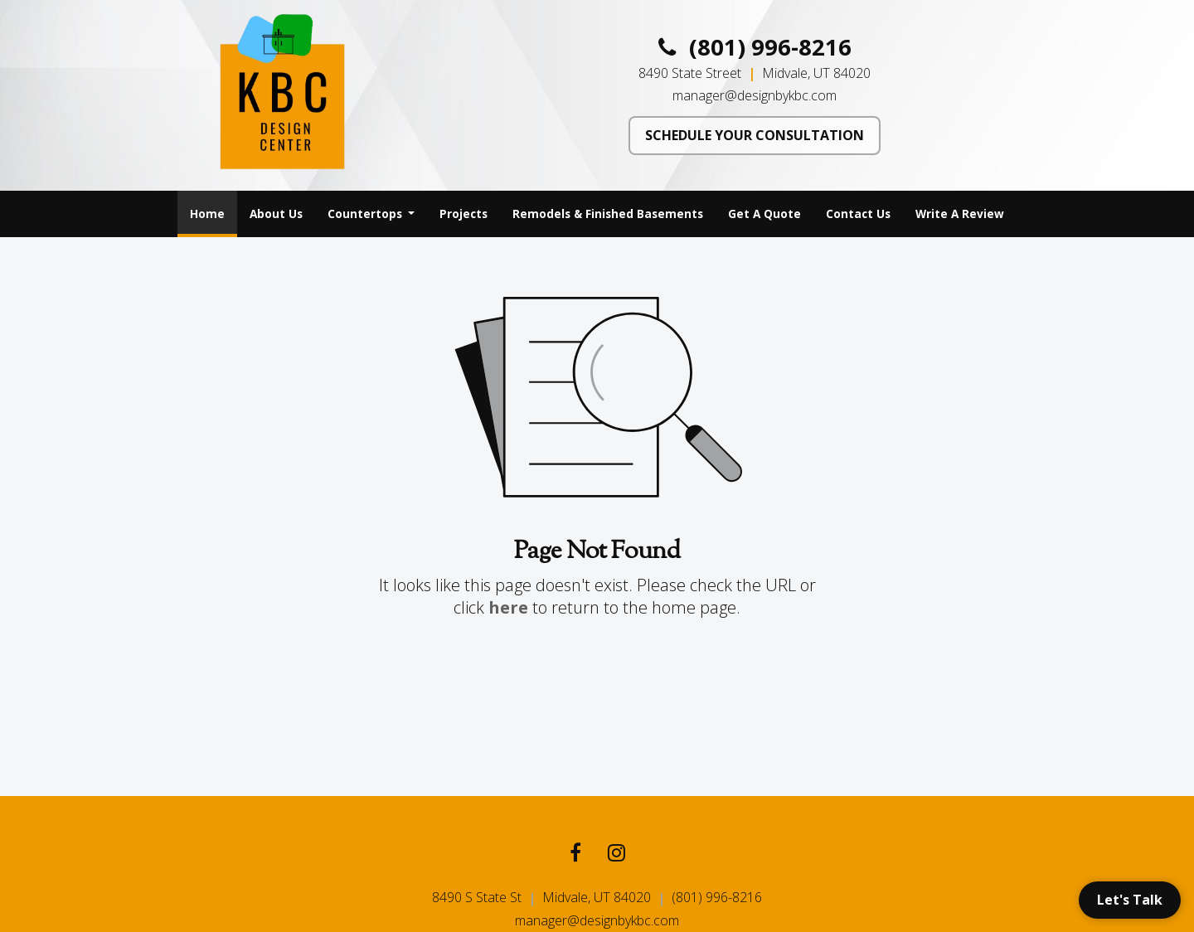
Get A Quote (764, 213)
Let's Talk (1129, 900)
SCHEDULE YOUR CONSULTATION (754, 135)
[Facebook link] (575, 854)
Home (213, 209)
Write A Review (959, 213)
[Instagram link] (616, 854)
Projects (463, 213)
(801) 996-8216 (755, 47)
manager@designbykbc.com (754, 95)
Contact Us (858, 213)
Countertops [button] (366, 213)
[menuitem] (207, 214)
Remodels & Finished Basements (607, 213)
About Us (276, 213)
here (508, 607)
